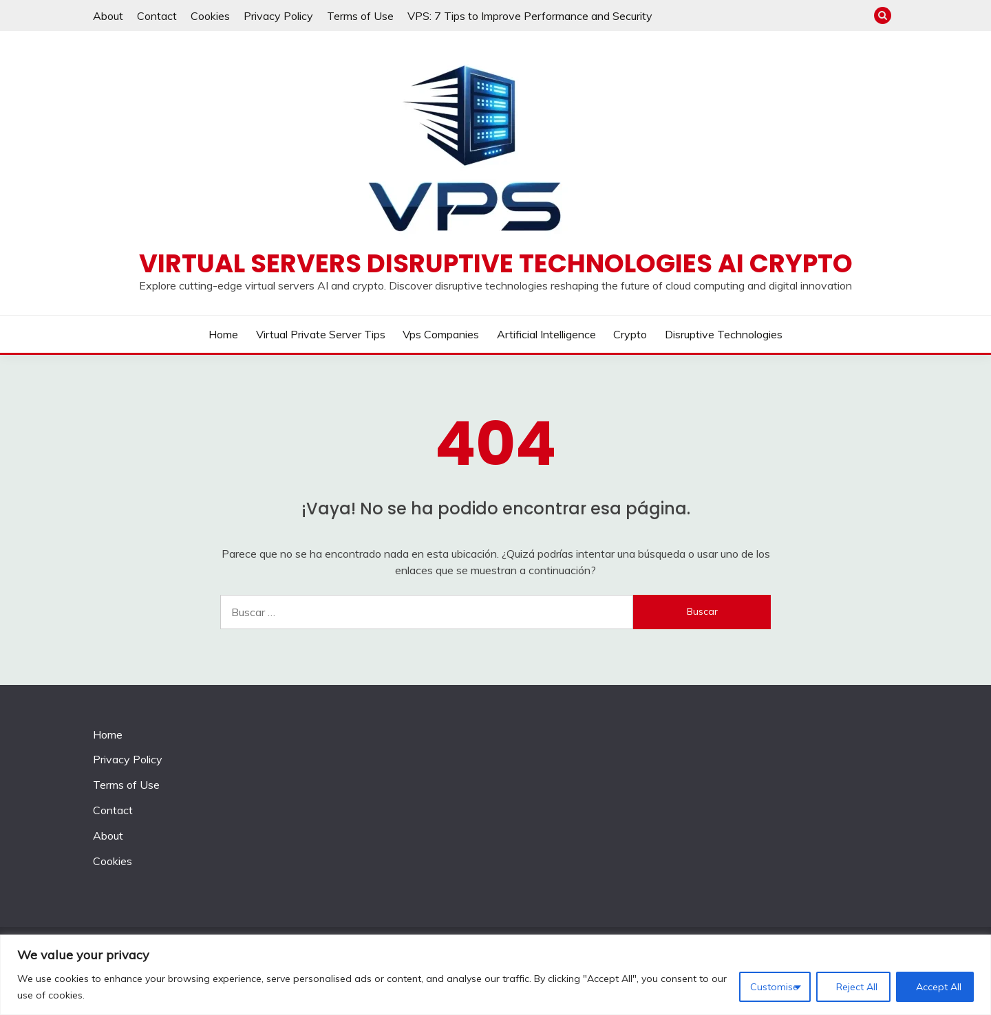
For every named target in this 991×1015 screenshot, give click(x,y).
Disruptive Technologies (723, 334)
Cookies (210, 16)
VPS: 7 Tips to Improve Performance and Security (529, 16)
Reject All (856, 987)
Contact (157, 16)
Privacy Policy (278, 16)
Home (223, 334)
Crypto (630, 334)
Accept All (938, 987)
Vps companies (441, 334)
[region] (495, 975)
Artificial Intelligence (546, 334)
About (108, 16)
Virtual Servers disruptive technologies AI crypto (496, 263)
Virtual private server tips (320, 334)
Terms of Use (360, 16)
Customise (774, 987)
